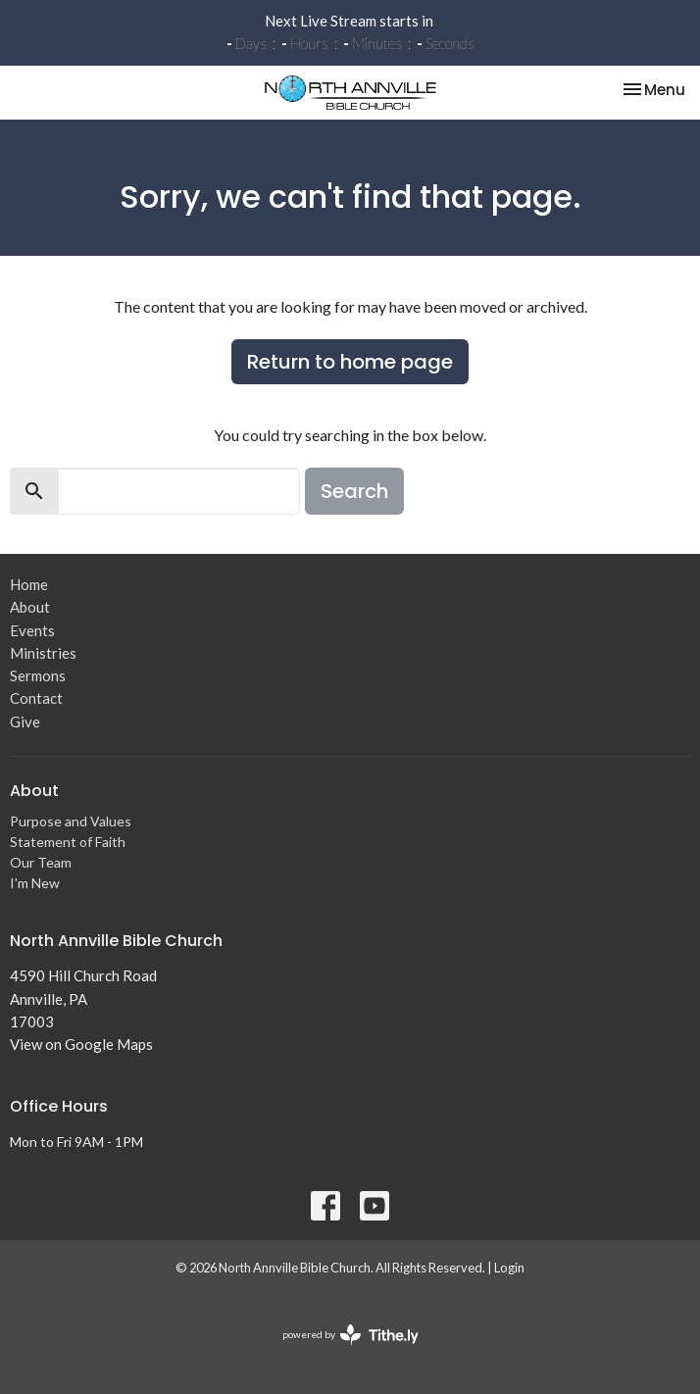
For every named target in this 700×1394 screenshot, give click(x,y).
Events (32, 630)
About (30, 607)
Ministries (43, 653)
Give (25, 721)
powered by (350, 1334)
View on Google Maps (81, 1044)
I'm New (35, 882)
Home (29, 584)
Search (354, 491)
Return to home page (350, 361)
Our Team (41, 862)
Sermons (38, 675)
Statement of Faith (67, 841)
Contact (36, 698)
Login (509, 1267)
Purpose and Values (70, 821)
